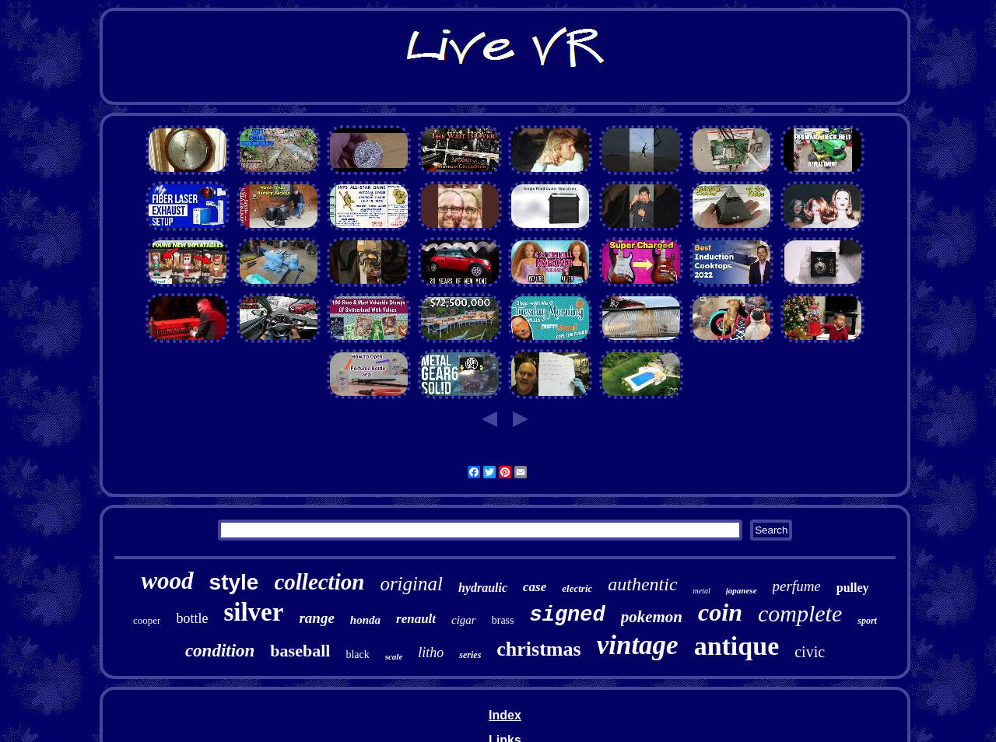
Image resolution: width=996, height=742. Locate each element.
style (234, 582)
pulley (852, 587)
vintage (638, 645)
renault (416, 618)
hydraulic (482, 587)
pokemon (651, 616)
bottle (192, 618)
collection (319, 581)
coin (720, 612)
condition (219, 650)
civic (809, 651)
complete (800, 613)
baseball (300, 650)
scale (394, 656)
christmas (538, 649)
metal (701, 590)
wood (167, 580)
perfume (797, 586)
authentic (642, 584)
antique (737, 646)
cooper (146, 620)
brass (503, 620)
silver (253, 612)
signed (567, 615)
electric (577, 588)
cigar (463, 620)
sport (867, 620)
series (470, 654)
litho (431, 652)
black (357, 654)
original (411, 583)
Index (505, 715)
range (316, 618)
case (534, 586)
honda (365, 620)
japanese (741, 590)
